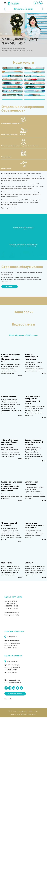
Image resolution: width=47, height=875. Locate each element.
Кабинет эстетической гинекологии (31, 514)
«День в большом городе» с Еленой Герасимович (9, 599)
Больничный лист (9, 554)
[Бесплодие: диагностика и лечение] (23, 288)
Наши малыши (6, 326)
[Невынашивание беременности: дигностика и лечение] (23, 299)
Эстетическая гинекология (31, 641)
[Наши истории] (23, 310)
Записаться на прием (23, 9)
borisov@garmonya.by (11, 773)
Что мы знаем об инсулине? (9, 682)
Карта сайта (8, 856)
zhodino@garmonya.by (11, 770)
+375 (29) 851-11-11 (10, 761)
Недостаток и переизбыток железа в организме (35, 683)
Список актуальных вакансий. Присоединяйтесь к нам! (10, 515)
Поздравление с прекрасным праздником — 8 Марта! (32, 557)
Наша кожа (6, 720)
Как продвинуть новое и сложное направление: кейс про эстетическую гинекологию (11, 644)
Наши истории (6, 315)
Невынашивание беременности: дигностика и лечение (20, 303)
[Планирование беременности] (23, 277)
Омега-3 (29, 720)
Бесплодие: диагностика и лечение (13, 292)
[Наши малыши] (23, 322)
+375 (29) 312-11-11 (10, 759)
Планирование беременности (11, 281)
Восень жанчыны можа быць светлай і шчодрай (34, 599)
